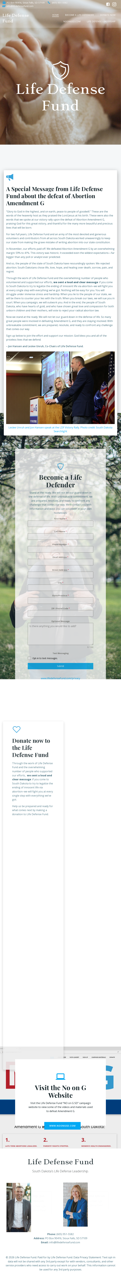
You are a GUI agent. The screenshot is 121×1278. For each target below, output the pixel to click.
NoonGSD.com (72, 21)
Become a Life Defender (79, 14)
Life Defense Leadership (101, 21)
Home (55, 14)
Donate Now (107, 14)
